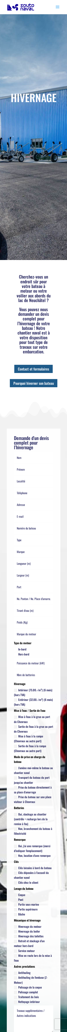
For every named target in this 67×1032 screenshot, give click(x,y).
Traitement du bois (26, 997)
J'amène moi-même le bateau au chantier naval (33, 770)
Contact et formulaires (33, 369)
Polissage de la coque (28, 987)
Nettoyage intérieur (27, 1002)
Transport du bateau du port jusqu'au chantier (31, 779)
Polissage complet (26, 992)
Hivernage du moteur (27, 926)
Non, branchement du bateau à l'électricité (33, 831)
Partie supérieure (26, 909)
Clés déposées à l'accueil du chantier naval (31, 875)
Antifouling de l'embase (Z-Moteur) (31, 979)
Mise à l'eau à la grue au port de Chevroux (32, 719)
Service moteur (24, 951)
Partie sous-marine (26, 904)
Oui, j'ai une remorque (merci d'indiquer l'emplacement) (32, 848)
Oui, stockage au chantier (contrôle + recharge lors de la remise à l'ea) (31, 819)
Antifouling (22, 973)
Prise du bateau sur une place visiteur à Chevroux (32, 799)
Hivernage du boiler (27, 931)
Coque (19, 895)
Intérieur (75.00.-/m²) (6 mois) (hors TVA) (33, 692)
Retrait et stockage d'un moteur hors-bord (29, 943)
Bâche (19, 914)
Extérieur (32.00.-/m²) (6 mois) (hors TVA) (33, 702)
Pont (18, 899)
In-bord (20, 649)
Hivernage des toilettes (28, 936)
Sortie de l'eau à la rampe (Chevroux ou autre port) (30, 748)
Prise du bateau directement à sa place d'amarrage (33, 789)
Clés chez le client (26, 882)
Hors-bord (21, 654)
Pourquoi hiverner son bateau (33, 383)
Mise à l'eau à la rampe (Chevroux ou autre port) (28, 738)
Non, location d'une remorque (32, 855)
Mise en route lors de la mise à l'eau (33, 957)
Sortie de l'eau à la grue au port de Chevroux (33, 729)
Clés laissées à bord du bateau (33, 868)
